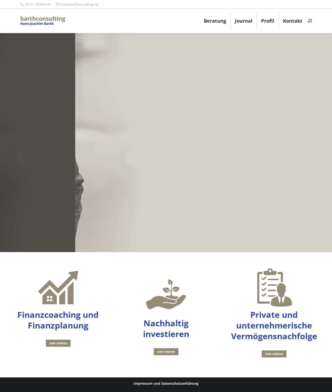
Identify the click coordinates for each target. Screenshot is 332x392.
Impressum (143, 383)
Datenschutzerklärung (179, 383)
